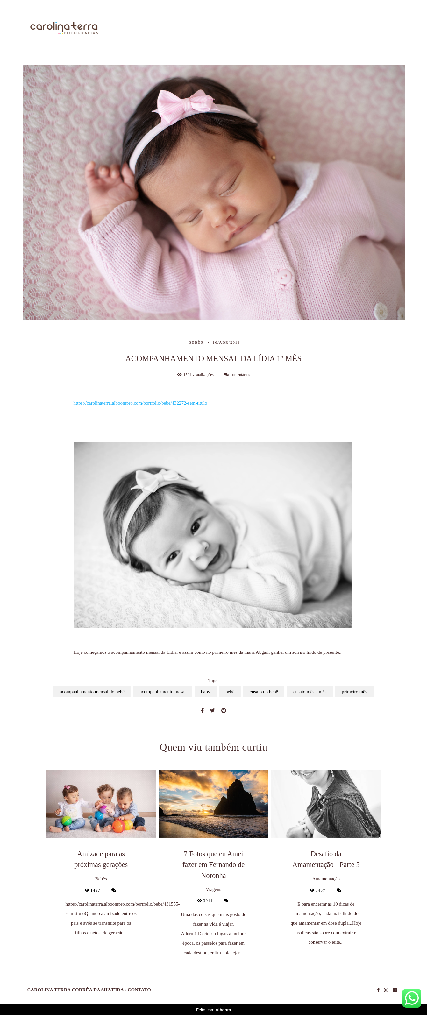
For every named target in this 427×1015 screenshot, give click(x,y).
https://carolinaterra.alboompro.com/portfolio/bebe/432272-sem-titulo (140, 403)
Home (214, 28)
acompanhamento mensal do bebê (92, 691)
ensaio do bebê (264, 691)
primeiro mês (354, 691)
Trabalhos (282, 28)
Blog (354, 28)
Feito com (213, 1009)
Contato (387, 28)
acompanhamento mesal (163, 691)
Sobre (245, 28)
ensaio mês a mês (310, 691)
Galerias (321, 28)
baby (205, 691)
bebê (229, 691)
